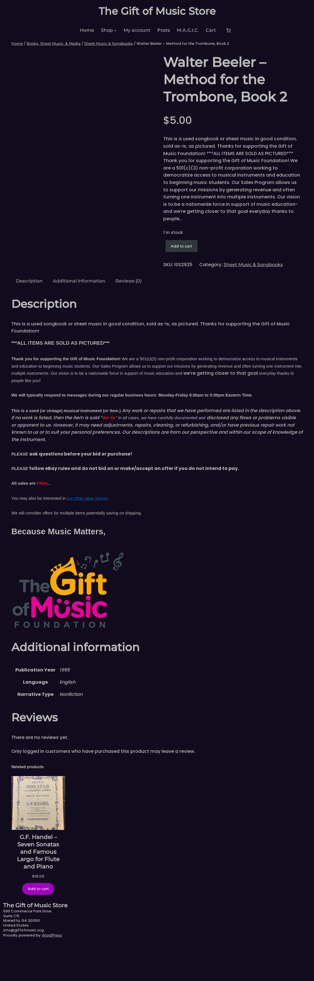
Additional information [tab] (79, 317)
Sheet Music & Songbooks (108, 43)
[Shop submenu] (115, 30)
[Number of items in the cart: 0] (228, 30)
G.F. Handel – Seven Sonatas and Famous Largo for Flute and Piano (38, 888)
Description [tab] (29, 317)
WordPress (52, 971)
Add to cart (181, 246)
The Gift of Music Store (157, 11)
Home (17, 43)
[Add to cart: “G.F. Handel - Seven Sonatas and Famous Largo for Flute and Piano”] (38, 925)
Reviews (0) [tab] (128, 317)
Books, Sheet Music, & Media (53, 43)
